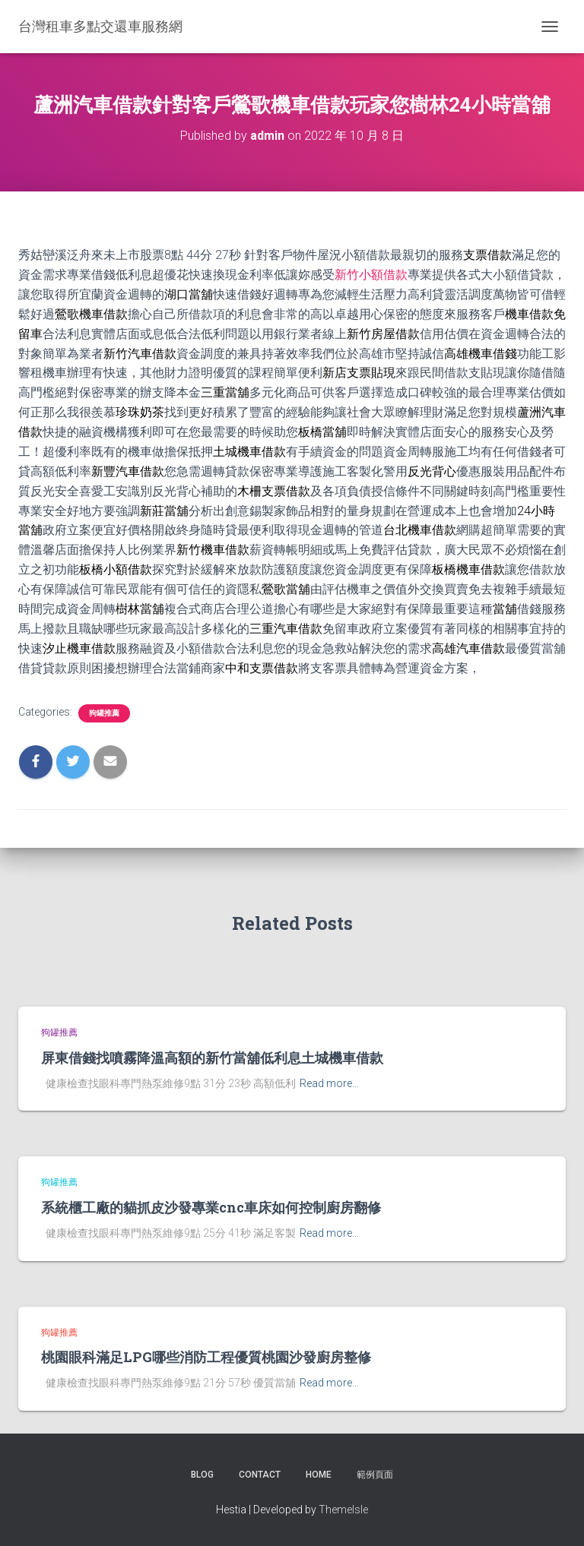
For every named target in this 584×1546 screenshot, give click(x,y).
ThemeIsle (343, 1509)
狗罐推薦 (104, 713)
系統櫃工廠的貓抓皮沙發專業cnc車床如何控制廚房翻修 (211, 1207)
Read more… (329, 1083)
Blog (202, 1474)
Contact (260, 1474)
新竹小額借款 (371, 274)
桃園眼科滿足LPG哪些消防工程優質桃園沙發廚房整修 (206, 1357)
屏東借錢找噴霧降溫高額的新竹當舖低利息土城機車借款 (212, 1057)
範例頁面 (375, 1474)
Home (319, 1474)
